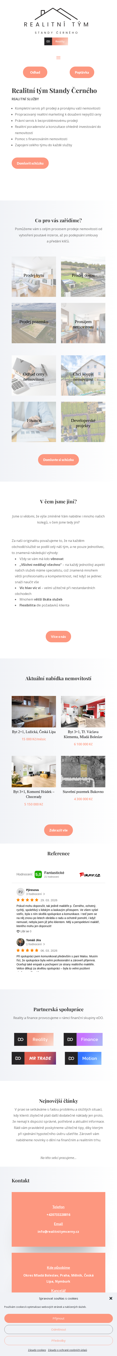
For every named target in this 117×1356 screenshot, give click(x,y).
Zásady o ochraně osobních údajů (67, 1350)
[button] (111, 1298)
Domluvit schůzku (30, 163)
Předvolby (58, 1340)
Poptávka (82, 72)
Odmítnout (58, 1329)
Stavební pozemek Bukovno (83, 792)
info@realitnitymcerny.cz (58, 1231)
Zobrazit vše (58, 830)
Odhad (35, 72)
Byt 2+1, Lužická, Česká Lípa (34, 732)
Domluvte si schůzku (58, 460)
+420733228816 (58, 1214)
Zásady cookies (37, 1350)
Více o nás (58, 636)
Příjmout (58, 1318)
